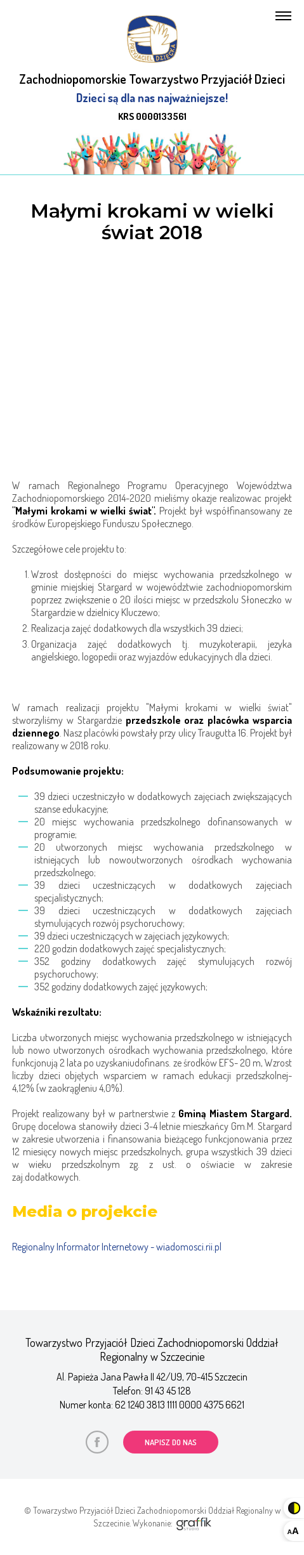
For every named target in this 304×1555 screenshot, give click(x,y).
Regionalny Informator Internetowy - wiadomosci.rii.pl (116, 1246)
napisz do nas (171, 1442)
